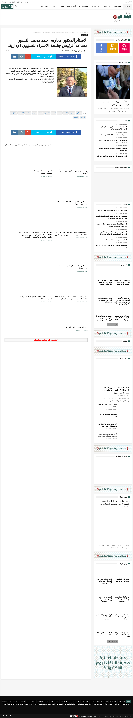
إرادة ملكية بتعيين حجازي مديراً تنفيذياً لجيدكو (76, 172)
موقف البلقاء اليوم (8, 704)
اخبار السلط (104, 701)
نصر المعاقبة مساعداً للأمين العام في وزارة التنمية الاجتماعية (47, 238)
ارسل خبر (12, 2)
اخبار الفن (117, 704)
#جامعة (28, 113)
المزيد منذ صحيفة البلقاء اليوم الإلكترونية (26, 145)
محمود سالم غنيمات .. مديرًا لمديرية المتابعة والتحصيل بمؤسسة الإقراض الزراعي (74, 239)
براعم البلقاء (125, 704)
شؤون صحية (28, 704)
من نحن (26, 2)
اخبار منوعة (13, 701)
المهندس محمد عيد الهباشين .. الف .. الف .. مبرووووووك (18, 203)
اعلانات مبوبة (64, 701)
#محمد (54, 113)
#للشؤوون (14, 113)
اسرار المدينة (54, 701)
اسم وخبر (79, 32)
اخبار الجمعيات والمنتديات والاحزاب (45, 704)
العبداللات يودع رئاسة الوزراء (20, 237)
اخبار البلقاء (113, 701)
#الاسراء (21, 113)
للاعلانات (19, 2)
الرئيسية (86, 32)
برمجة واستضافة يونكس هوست (83, 716)
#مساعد (40, 113)
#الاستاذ (65, 113)
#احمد (59, 113)
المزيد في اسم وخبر (45, 145)
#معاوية (72, 113)
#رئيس (34, 113)
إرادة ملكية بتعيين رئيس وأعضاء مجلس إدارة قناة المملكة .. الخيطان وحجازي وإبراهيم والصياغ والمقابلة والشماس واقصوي (46, 205)
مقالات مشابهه (9, 145)
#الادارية (83, 117)
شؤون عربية (19, 704)
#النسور (47, 113)
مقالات (72, 701)
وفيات (78, 701)
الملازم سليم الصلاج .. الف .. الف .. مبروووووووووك (46, 172)
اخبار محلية (121, 701)
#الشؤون (76, 117)
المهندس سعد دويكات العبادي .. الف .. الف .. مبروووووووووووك (19, 172)
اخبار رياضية (85, 701)
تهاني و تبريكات (98, 704)
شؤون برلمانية (31, 701)
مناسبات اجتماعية (70, 704)
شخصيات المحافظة (42, 701)
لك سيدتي (22, 701)
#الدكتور (78, 113)
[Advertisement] (113, 187)
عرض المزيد (113, 325)
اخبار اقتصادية (95, 701)
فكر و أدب (5, 701)
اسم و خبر (60, 704)
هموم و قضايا (108, 704)
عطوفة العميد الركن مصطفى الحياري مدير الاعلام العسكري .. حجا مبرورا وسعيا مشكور (75, 204)
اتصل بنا (4, 2)
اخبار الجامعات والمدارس (84, 704)
